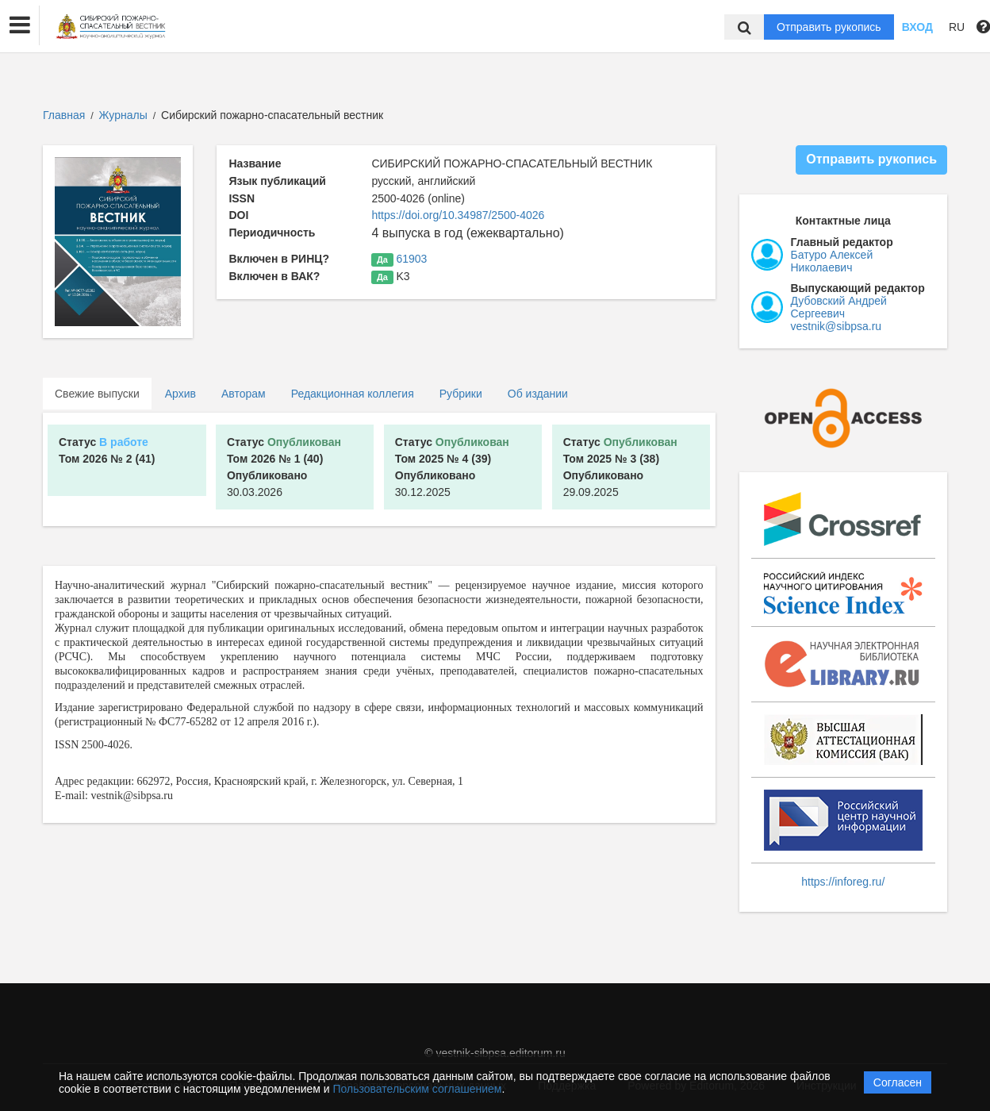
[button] (20, 25)
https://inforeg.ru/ (842, 881)
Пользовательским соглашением (417, 1088)
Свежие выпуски (97, 393)
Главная (64, 115)
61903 (411, 258)
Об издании (538, 393)
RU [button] (957, 27)
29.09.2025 (620, 467)
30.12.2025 (452, 467)
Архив (180, 393)
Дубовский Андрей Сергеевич (839, 307)
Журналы (123, 115)
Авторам (243, 393)
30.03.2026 (284, 467)
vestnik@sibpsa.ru (836, 326)
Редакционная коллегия (352, 393)
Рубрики (460, 393)
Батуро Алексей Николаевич (832, 261)
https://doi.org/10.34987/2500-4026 (457, 215)
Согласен (897, 1082)
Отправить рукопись (829, 27)
